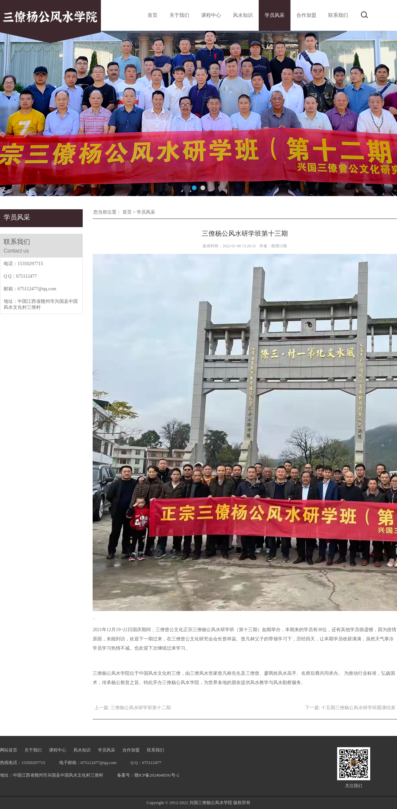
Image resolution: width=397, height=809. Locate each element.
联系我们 (338, 15)
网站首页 (8, 750)
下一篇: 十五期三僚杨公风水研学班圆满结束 (350, 707)
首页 (152, 15)
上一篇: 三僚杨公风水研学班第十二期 (132, 707)
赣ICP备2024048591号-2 (156, 775)
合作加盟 (306, 15)
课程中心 (211, 15)
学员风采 (275, 15)
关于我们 (179, 15)
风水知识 (243, 15)
